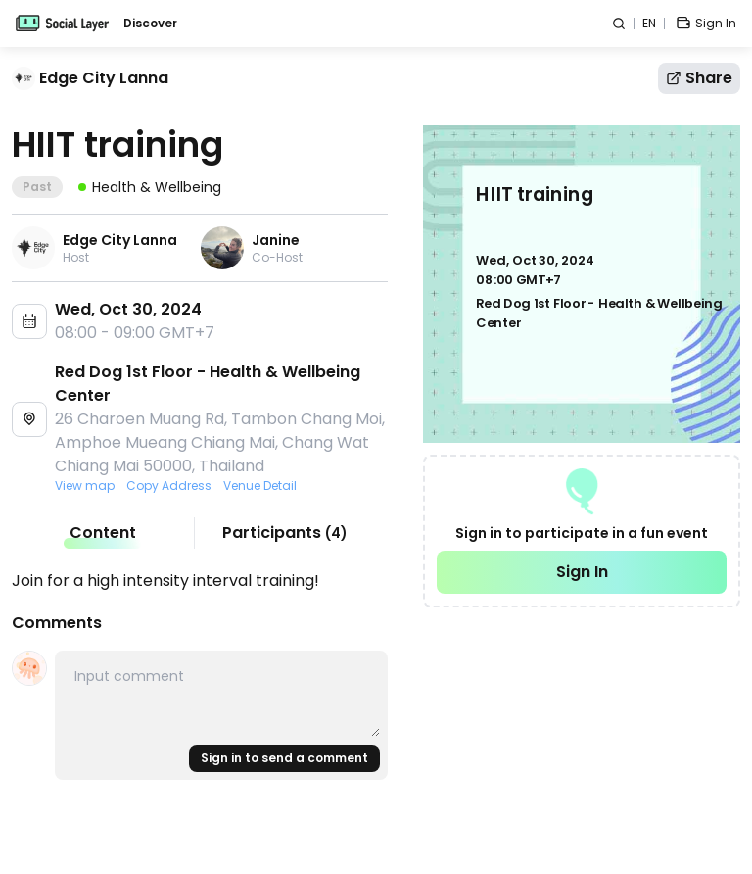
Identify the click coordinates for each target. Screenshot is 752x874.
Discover (150, 23)
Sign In (582, 571)
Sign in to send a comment (284, 758)
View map (85, 486)
